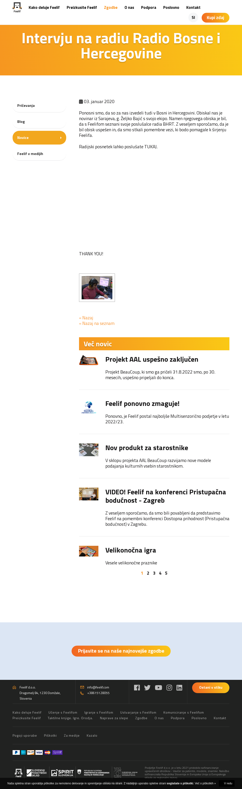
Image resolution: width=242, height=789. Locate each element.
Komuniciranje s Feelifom (183, 712)
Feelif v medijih (30, 153)
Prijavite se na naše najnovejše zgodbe (121, 651)
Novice (23, 137)
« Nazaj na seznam (96, 323)
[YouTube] (158, 688)
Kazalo (92, 735)
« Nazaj (86, 317)
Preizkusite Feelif (82, 7)
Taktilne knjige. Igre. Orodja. (70, 717)
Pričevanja (26, 105)
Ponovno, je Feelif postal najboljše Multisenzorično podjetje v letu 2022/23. (167, 419)
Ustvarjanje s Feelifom (138, 712)
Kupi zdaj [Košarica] (215, 17)
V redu (228, 783)
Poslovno (171, 7)
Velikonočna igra (130, 550)
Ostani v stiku (210, 687)
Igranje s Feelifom (98, 712)
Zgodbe (111, 7)
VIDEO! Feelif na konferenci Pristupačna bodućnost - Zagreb (165, 496)
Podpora (148, 7)
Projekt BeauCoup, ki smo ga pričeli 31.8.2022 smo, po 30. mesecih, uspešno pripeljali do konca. (160, 374)
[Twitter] (147, 688)
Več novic (98, 343)
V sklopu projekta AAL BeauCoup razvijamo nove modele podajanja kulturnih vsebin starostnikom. (158, 463)
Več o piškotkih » (205, 783)
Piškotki (50, 735)
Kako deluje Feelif (44, 7)
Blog (21, 121)
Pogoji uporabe (25, 735)
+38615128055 (98, 692)
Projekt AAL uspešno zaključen (151, 359)
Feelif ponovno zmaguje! (142, 403)
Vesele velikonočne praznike (131, 562)
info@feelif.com (98, 687)
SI (193, 17)
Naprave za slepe (114, 717)
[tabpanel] (154, 460)
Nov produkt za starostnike (146, 447)
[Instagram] (169, 688)
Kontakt (193, 7)
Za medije (72, 735)
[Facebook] (137, 688)
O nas (129, 7)
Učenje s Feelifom (62, 712)
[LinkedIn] (179, 688)
